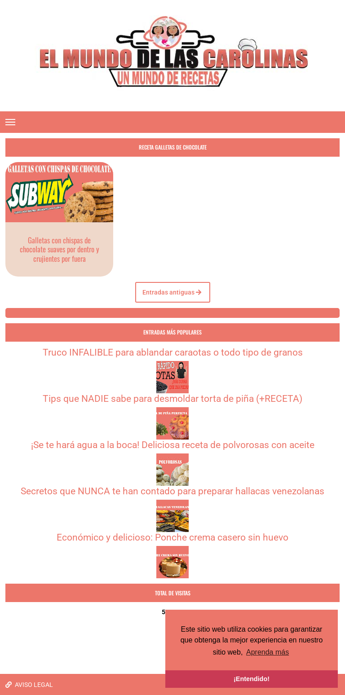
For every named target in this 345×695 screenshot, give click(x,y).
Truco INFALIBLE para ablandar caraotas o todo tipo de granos (173, 352)
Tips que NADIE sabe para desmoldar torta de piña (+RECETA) (172, 398)
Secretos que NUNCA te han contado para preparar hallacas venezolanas (172, 491)
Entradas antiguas (171, 292)
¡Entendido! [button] (252, 678)
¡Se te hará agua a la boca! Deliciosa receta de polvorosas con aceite (172, 445)
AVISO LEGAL (29, 684)
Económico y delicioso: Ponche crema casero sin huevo (172, 537)
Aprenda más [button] (267, 652)
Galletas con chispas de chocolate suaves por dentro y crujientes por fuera (59, 249)
